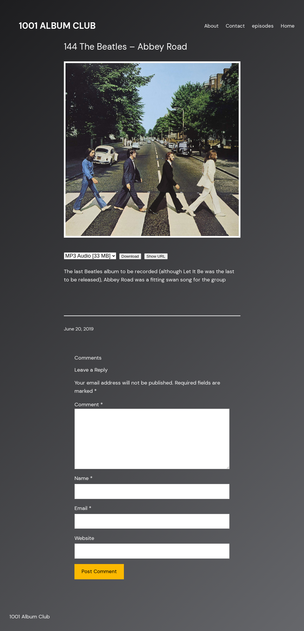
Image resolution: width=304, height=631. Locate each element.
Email (83, 508)
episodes (263, 26)
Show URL (156, 256)
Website (84, 538)
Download (130, 256)
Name (83, 478)
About (211, 26)
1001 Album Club (57, 25)
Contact (235, 26)
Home (288, 26)
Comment (88, 404)
